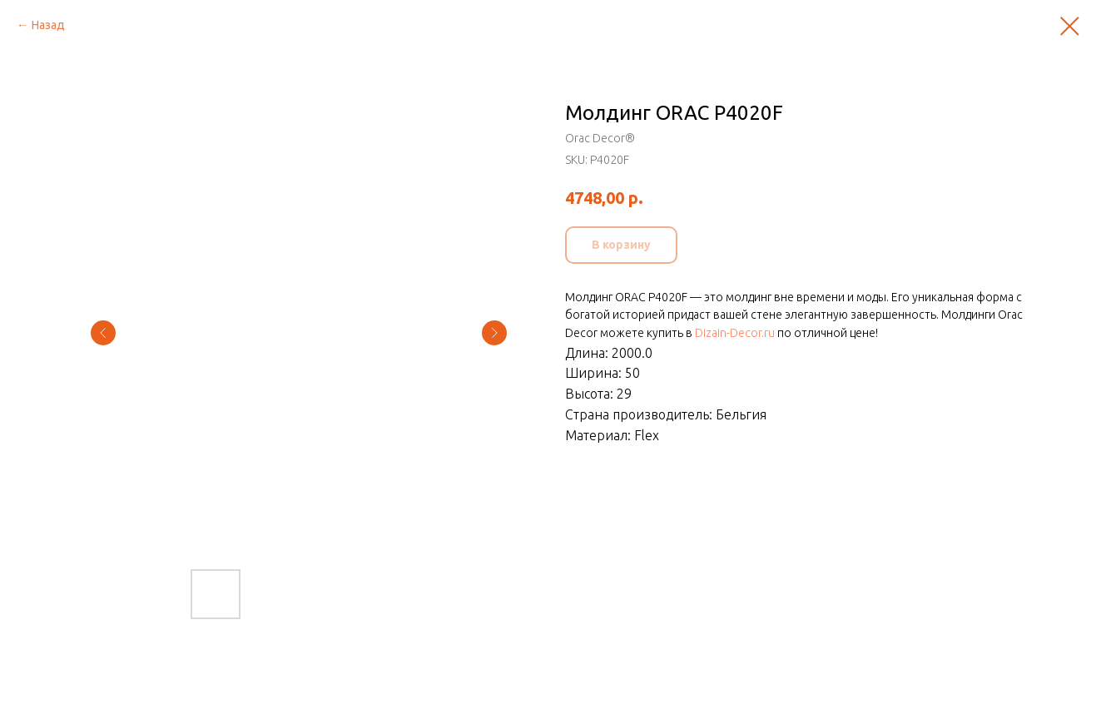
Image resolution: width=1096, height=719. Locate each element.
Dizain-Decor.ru (735, 333)
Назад (48, 25)
